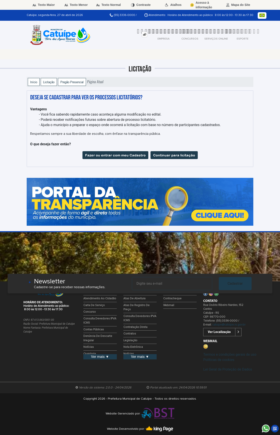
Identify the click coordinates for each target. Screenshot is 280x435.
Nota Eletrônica (133, 347)
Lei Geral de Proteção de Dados (227, 369)
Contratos (129, 333)
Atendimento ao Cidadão (99, 298)
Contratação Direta (135, 327)
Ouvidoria (89, 353)
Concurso (89, 311)
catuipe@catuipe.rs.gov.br (228, 324)
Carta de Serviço (94, 305)
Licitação (48, 82)
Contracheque (172, 298)
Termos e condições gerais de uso (229, 354)
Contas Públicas (93, 329)
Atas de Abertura (134, 298)
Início (33, 82)
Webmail (168, 305)
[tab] (144, 34)
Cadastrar (235, 283)
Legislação (130, 340)
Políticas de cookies (218, 360)
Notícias (88, 347)
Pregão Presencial (72, 82)
